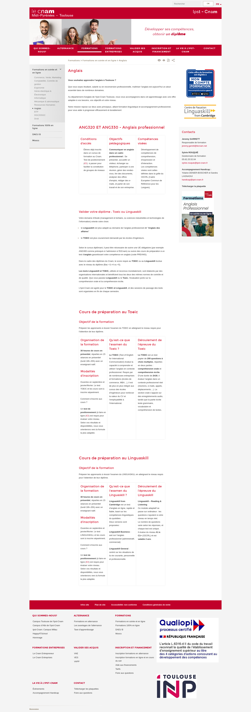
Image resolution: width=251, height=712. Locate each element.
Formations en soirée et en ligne (99, 60)
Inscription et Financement (133, 647)
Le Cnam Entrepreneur (43, 653)
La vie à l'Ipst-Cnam (44, 683)
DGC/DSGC (39, 115)
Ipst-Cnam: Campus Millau (45, 629)
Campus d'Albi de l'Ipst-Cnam (46, 625)
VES (76, 657)
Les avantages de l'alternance (88, 625)
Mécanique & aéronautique (46, 101)
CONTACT (79, 683)
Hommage (37, 637)
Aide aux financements (126, 665)
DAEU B (36, 134)
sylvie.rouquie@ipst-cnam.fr (195, 163)
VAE (76, 653)
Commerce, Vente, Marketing (47, 77)
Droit (36, 118)
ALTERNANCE (81, 615)
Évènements (38, 689)
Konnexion (34, 709)
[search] (186, 3)
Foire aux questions (124, 673)
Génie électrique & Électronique (42, 93)
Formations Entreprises (48, 647)
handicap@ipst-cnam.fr (192, 179)
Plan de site (100, 605)
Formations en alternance (86, 621)
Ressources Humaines (44, 105)
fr (217, 4)
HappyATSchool (40, 633)
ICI (85, 163)
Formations (74, 60)
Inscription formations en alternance (131, 653)
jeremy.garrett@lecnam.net (194, 146)
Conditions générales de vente (156, 605)
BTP (36, 112)
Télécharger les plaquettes (86, 689)
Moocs (35, 140)
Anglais (123, 60)
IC (87, 562)
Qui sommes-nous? (44, 615)
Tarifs (117, 669)
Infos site (85, 605)
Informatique (40, 98)
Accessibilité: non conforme (124, 605)
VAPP (77, 661)
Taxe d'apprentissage (84, 629)
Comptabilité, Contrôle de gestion (46, 82)
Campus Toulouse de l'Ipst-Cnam (48, 621)
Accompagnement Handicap (46, 693)
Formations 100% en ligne (42, 127)
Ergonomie (39, 88)
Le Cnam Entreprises (42, 657)
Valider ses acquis (86, 647)
